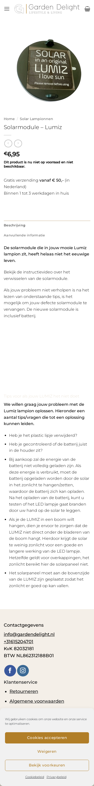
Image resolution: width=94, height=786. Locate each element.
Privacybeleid (56, 777)
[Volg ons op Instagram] (23, 671)
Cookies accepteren (47, 737)
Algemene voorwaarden (37, 701)
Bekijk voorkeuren (47, 765)
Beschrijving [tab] (14, 225)
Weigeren (47, 751)
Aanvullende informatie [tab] (24, 235)
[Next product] (8, 143)
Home (9, 119)
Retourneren (24, 691)
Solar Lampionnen (36, 119)
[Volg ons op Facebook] (10, 671)
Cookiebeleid (34, 777)
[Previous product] (18, 143)
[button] (7, 9)
